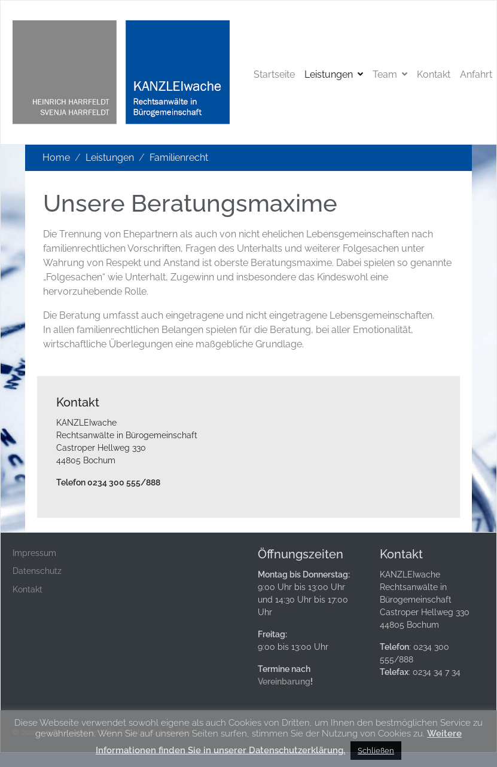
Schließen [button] (376, 750)
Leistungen (333, 74)
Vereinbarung (284, 681)
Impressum (34, 553)
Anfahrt (476, 74)
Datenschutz (37, 571)
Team (390, 74)
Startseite (274, 74)
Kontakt (433, 74)
